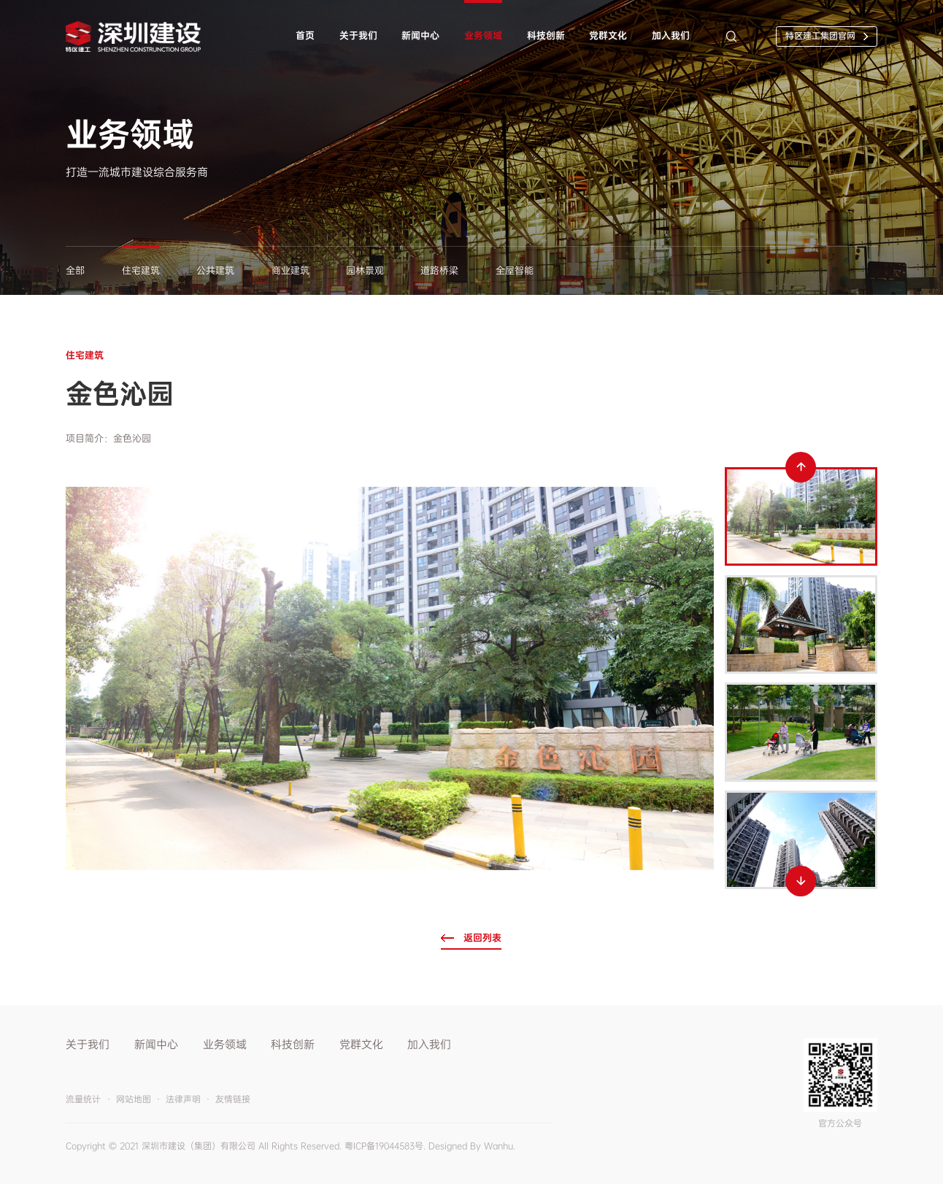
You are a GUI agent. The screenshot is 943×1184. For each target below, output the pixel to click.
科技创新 (546, 35)
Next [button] (800, 881)
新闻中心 (420, 35)
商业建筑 (290, 270)
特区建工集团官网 (820, 36)
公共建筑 (215, 270)
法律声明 (183, 1099)
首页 (305, 35)
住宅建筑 (141, 270)
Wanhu (498, 1146)
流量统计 (83, 1099)
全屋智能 (515, 270)
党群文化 (608, 35)
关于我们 (358, 35)
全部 (75, 270)
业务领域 (483, 35)
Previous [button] (800, 467)
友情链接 (232, 1099)
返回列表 (482, 937)
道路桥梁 (439, 270)
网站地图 (133, 1099)
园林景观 (365, 270)
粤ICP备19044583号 (384, 1146)
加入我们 (671, 35)
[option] (390, 678)
